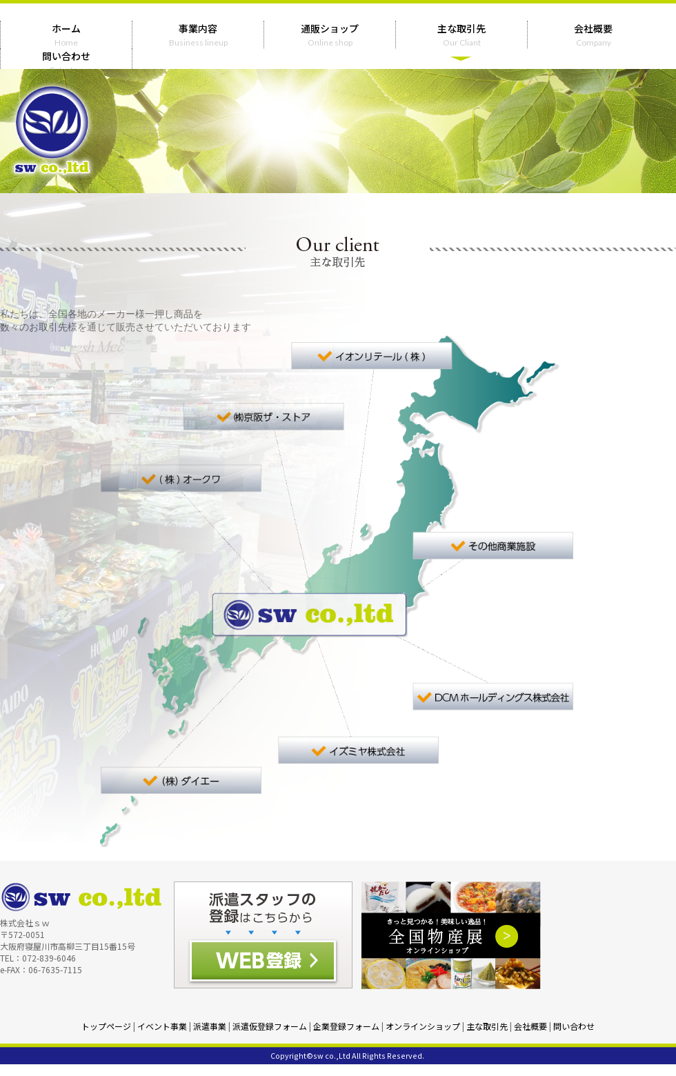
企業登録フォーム (346, 1026)
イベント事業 (162, 1026)
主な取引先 (487, 1026)
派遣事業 (209, 1026)
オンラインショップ (423, 1026)
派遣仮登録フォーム (269, 1026)
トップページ (106, 1026)
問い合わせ (574, 1026)
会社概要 (530, 1026)
